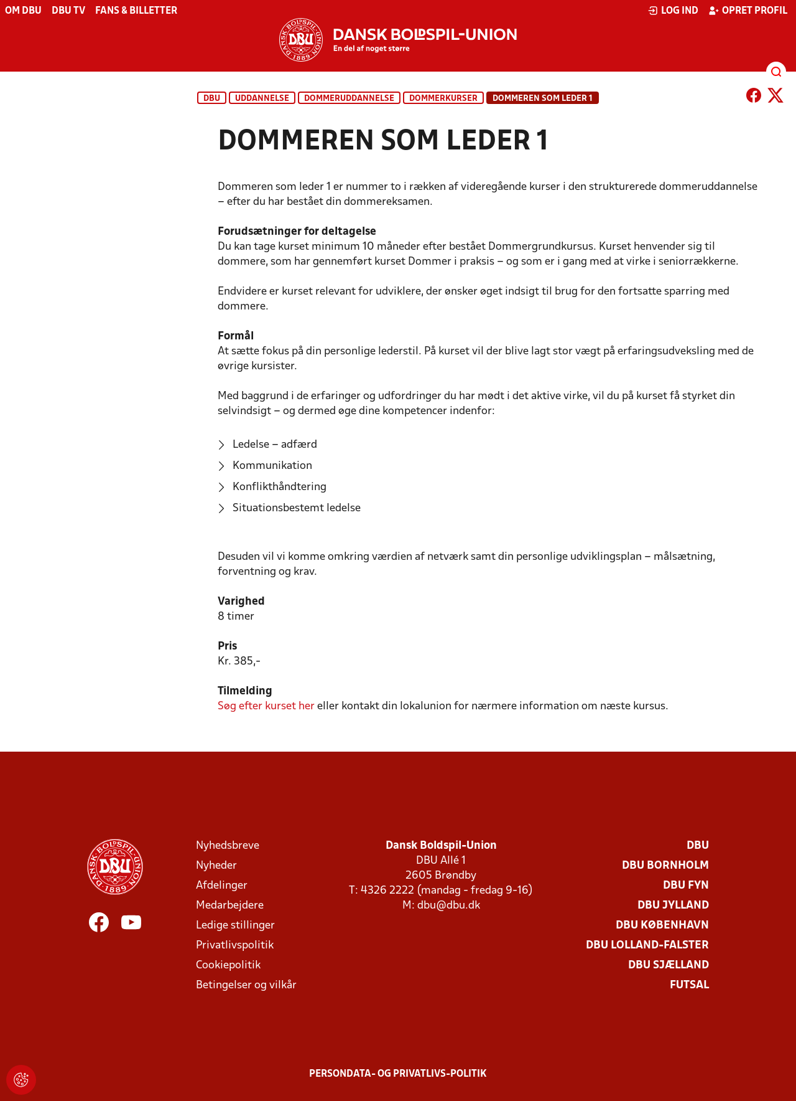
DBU (211, 99)
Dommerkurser (443, 99)
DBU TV (68, 11)
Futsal (689, 985)
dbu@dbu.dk (448, 905)
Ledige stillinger (235, 925)
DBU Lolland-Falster (647, 945)
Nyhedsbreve (227, 846)
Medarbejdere (230, 905)
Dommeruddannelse (349, 99)
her (266, 706)
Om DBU (23, 11)
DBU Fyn (686, 886)
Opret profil (747, 10)
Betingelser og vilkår (246, 985)
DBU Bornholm (665, 866)
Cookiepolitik (228, 965)
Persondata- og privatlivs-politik (398, 1074)
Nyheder (216, 866)
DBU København (662, 925)
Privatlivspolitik (235, 945)
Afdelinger (222, 886)
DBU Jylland (673, 905)
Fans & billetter (136, 11)
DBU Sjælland (668, 965)
